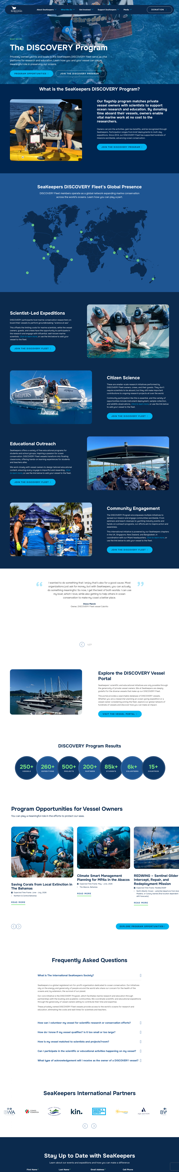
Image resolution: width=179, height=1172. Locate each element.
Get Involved (86, 9)
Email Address (98, 1169)
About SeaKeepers (46, 9)
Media (128, 9)
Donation (159, 9)
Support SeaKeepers (108, 9)
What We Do (68, 9)
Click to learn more (28, 336)
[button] (13, 926)
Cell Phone (128, 1169)
